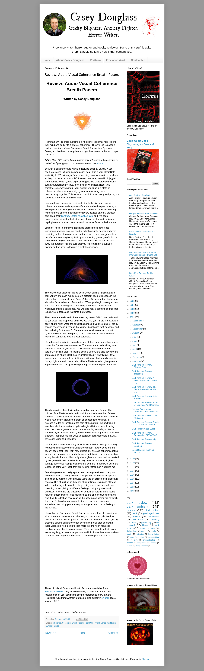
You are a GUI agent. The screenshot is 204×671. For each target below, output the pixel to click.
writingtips (140, 534)
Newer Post (50, 633)
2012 (132, 491)
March (135, 353)
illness (145, 525)
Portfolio (95, 60)
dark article (137, 519)
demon (144, 531)
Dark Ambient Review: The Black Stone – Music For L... (144, 389)
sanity (129, 534)
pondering (154, 519)
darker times (132, 531)
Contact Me (138, 60)
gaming (131, 510)
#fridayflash (154, 516)
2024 (132, 305)
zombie (130, 543)
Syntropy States (52, 626)
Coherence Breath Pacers (73, 623)
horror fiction (153, 534)
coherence (56, 623)
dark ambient (137, 506)
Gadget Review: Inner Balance (143, 213)
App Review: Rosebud (139, 195)
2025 (132, 301)
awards (129, 546)
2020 (132, 458)
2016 (132, 475)
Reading (153, 543)
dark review (137, 502)
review (100, 163)
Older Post (113, 633)
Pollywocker (141, 543)
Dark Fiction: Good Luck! (143, 429)
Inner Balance (100, 623)
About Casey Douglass (70, 60)
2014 (132, 483)
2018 (132, 467)
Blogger (145, 659)
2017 (132, 471)
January (136, 361)
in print (134, 540)
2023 (132, 309)
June (135, 341)
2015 (132, 479)
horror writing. (153, 537)
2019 (132, 463)
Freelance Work (116, 60)
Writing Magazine (141, 546)
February (136, 357)
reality (153, 531)
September (137, 329)
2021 (132, 317)
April (134, 349)
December (137, 321)
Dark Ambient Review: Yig (144, 439)
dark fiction (152, 510)
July (134, 337)
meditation (111, 623)
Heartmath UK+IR (54, 591)
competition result (147, 528)
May (134, 345)
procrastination (149, 540)
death (133, 522)
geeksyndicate (151, 513)
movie (136, 516)
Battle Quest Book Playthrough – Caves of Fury (140, 144)
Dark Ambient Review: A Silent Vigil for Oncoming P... (144, 380)
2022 (132, 313)
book (134, 513)
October (136, 325)
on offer (105, 598)
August (135, 333)
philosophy (146, 522)
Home (47, 60)
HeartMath (89, 623)
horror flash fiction (137, 537)
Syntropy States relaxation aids (77, 216)
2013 (132, 487)
